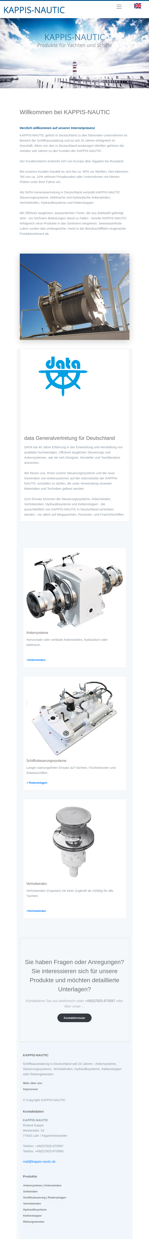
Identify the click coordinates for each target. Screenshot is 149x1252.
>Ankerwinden (36, 660)
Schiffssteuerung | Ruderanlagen (44, 1197)
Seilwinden (30, 1191)
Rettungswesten (34, 1221)
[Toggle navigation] (119, 7)
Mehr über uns (32, 1083)
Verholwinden (32, 1203)
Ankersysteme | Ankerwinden (42, 1185)
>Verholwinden (36, 911)
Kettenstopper (32, 1215)
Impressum (30, 1089)
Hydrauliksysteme (35, 1209)
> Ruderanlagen (37, 782)
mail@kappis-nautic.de (39, 1161)
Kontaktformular (74, 1018)
